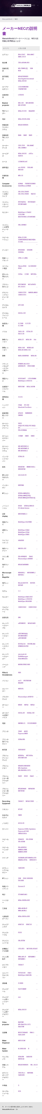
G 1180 (20, 326)
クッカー (5, 250)
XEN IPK (21, 1057)
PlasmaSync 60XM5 (25, 559)
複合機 (4, 63)
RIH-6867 (30, 54)
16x (35, 340)
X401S (20, 156)
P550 (20, 506)
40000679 (21, 366)
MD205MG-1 (22, 514)
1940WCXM (22, 89)
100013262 (22, 607)
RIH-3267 (21, 54)
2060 (20, 731)
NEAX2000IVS (23, 1065)
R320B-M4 (31, 644)
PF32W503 (22, 284)
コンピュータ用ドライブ (5, 194)
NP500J (21, 575)
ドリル (4, 331)
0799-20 (21, 456)
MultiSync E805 (23, 534)
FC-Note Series (23, 508)
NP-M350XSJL (23, 446)
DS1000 (21, 880)
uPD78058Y (22, 638)
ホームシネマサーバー (5, 438)
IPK (19, 617)
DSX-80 (30, 167)
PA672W (21, 1027)
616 (19, 1091)
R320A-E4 (21, 644)
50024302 (21, 750)
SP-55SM (29, 839)
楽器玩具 (5, 617)
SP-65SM (21, 842)
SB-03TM (21, 941)
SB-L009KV (22, 225)
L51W (27, 274)
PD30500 (21, 250)
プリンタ (5, 731)
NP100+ (34, 274)
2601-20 (21, 331)
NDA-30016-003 (24, 916)
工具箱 (4, 908)
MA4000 (32, 111)
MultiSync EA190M (25, 522)
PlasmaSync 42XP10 (25, 697)
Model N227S (23, 583)
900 (19, 673)
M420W (21, 1022)
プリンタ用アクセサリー (5, 742)
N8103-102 (22, 548)
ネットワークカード (5, 636)
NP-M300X (30, 103)
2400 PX (29, 1057)
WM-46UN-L (22, 911)
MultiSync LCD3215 (25, 381)
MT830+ (21, 755)
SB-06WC (30, 145)
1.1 (19, 591)
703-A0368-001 (23, 63)
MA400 (20, 683)
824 (19, 71)
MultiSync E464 (23, 530)
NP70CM (21, 791)
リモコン (5, 809)
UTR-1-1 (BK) (23, 258)
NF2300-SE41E (32, 949)
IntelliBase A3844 (24, 186)
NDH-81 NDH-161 (24, 350)
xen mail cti (22, 475)
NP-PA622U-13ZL (24, 1024)
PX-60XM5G (22, 556)
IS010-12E (22, 313)
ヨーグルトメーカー (5, 1093)
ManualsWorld (7, 19)
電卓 (3, 119)
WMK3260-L (31, 467)
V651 (20, 423)
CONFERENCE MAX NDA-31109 (27, 241)
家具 (3, 467)
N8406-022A (22, 860)
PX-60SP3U (22, 847)
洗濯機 (4, 1032)
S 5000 (20, 983)
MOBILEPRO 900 (24, 664)
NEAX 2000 (30, 801)
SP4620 (21, 839)
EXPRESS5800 (30, 184)
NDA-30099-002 (24, 900)
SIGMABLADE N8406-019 (27, 858)
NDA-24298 (31, 387)
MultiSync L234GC (24, 212)
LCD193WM (32, 379)
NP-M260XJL (23, 451)
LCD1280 (21, 214)
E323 (20, 932)
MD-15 (20, 175)
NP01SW (21, 387)
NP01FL (21, 689)
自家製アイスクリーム (5, 389)
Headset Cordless (24, 407)
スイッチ (5, 858)
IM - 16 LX (34, 1065)
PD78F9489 (22, 204)
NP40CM (21, 467)
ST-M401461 (22, 894)
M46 (19, 135)
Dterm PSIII (22, 266)
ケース (4, 162)
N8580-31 (21, 723)
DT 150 (26, 405)
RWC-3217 (22, 57)
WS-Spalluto (22, 768)
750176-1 (21, 1073)
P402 (20, 776)
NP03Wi (21, 485)
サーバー (5, 829)
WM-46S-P (22, 957)
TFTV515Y (21, 973)
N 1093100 (22, 1049)
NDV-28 (28, 340)
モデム (4, 591)
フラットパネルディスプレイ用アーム (5, 368)
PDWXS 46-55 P (23, 364)
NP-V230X (22, 105)
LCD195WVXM (23, 87)
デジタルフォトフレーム (5, 315)
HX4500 (21, 540)
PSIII (20, 268)
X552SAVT (22, 379)
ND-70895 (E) (23, 68)
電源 (3, 723)
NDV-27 (21, 340)
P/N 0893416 (22, 659)
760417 (21, 801)
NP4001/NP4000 (24, 766)
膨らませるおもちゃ (5, 477)
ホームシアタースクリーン (5, 426)
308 (31, 68)
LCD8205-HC (22, 162)
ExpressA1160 (23, 831)
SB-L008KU (22, 148)
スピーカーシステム (5, 850)
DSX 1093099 (28, 878)
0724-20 (29, 331)
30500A (21, 252)
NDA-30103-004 (24, 119)
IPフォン (5, 493)
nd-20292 (21, 167)
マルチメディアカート (5, 609)
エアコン (5, 54)
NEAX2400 (31, 623)
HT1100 (21, 305)
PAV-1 (32, 1032)
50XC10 (29, 924)
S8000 (20, 415)
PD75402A (22, 202)
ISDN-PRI (21, 739)
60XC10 (21, 924)
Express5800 (23, 733)
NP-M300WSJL (23, 448)
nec (19, 997)
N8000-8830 (32, 292)
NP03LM (21, 1059)
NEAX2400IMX (23, 565)
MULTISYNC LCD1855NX (26, 217)
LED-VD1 (21, 949)
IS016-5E (21, 713)
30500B (29, 250)
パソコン (5, 681)
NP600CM (21, 469)
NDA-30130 (22, 81)
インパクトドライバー (5, 459)
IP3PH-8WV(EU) (24, 493)
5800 (27, 436)
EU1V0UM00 (32, 723)
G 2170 (27, 323)
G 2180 (20, 323)
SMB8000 (28, 413)
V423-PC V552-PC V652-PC (27, 427)
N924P (20, 585)
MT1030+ (29, 755)
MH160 (20, 170)
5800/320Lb (22, 833)
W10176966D (23, 1032)
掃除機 (4, 983)
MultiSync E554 (23, 532)
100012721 (22, 295)
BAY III (33, 194)
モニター (5, 212)
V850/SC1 (33, 860)
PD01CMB (31, 366)
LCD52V (21, 95)
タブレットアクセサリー (5, 870)
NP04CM (31, 789)
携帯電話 (5, 167)
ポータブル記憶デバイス (5, 715)
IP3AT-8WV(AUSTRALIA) (26, 498)
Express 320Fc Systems (27, 829)
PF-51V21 (21, 287)
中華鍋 (4, 1085)
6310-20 (21, 823)
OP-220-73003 (23, 194)
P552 (26, 776)
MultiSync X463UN (24, 975)
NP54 (26, 705)
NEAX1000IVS (23, 125)
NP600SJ (21, 573)
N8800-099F (22, 852)
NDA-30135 (22, 154)
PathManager (23, 656)
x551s (31, 154)
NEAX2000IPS (23, 76)
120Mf (20, 436)
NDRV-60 (30, 348)
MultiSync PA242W (25, 601)
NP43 (20, 705)
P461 (31, 556)
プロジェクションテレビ (5, 758)
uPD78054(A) (23, 634)
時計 (3, 894)
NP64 (32, 705)
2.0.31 (20, 397)
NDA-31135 (22, 111)
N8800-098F (22, 850)
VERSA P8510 (29, 506)
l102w (20, 274)
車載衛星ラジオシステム (5, 127)
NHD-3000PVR (23, 356)
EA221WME (22, 989)
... (37, 57)
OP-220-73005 (23, 192)
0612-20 (21, 334)
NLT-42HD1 (32, 284)
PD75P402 (31, 202)
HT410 (20, 413)
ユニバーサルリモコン (5, 975)
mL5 (19, 681)
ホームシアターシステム (5, 448)
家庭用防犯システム (5, 415)
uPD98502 (22, 623)
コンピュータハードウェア (5, 204)
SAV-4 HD (21, 1035)
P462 (32, 776)
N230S (32, 583)
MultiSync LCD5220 (25, 599)
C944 (20, 405)
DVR (3, 356)
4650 (26, 731)
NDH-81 (34, 356)
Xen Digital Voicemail (26, 79)
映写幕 (4, 750)
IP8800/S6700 (23, 646)
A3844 (20, 184)
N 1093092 (32, 266)
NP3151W (21, 1041)
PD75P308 (27, 681)
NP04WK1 (31, 957)
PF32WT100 (22, 758)
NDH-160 (21, 348)
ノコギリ (5, 823)
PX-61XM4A (22, 430)
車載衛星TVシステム (5, 137)
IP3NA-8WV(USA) (24, 495)
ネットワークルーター (5, 656)
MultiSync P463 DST (25, 597)
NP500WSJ (31, 573)
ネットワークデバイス (5, 646)
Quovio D (21, 886)
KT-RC (20, 809)
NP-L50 (21, 103)
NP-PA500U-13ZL (24, 770)
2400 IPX (21, 868)
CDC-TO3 (21, 145)
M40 (25, 135)
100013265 (32, 607)
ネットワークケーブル (5, 625)
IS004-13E (30, 713)
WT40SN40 (22, 789)
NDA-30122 (22, 1010)
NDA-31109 (22, 237)
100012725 (22, 292)
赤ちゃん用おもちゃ (5, 276)
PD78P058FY (22, 636)
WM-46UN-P (22, 908)
